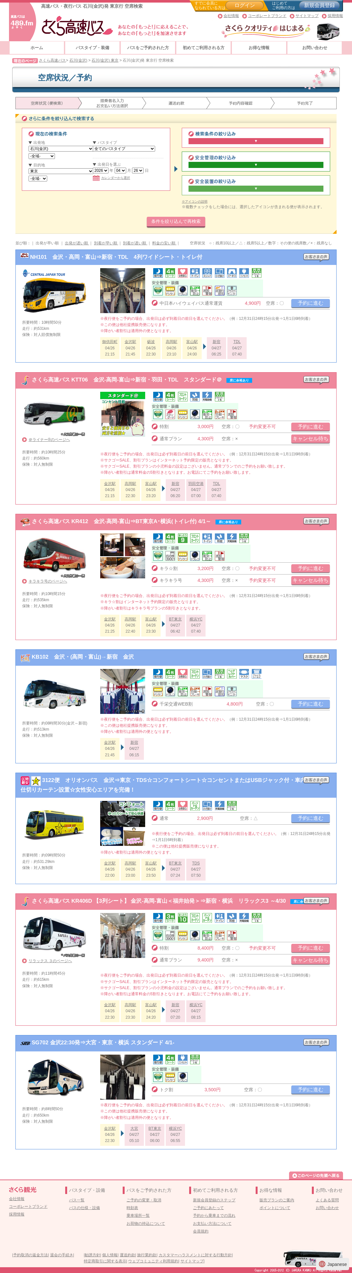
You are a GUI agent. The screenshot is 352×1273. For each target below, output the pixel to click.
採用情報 (335, 15)
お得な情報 (259, 47)
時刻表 (132, 1208)
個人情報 (110, 1255)
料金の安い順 (164, 243)
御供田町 (110, 341)
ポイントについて (275, 1208)
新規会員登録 (319, 5)
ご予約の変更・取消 (144, 1200)
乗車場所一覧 (138, 1215)
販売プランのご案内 (277, 1200)
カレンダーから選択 (111, 178)
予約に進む (310, 303)
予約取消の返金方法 (30, 1255)
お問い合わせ (314, 47)
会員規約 (200, 1231)
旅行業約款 (146, 1255)
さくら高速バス (52, 60)
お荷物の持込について (146, 1223)
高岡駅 (171, 341)
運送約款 (127, 1255)
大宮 (134, 1128)
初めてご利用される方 (203, 47)
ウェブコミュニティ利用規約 (153, 1261)
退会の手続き (61, 1255)
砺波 (151, 341)
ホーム (37, 47)
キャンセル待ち (311, 438)
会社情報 (231, 15)
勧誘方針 (92, 1255)
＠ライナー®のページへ (49, 439)
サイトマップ (307, 15)
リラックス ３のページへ (50, 961)
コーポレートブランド (267, 15)
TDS (196, 863)
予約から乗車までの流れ (214, 1215)
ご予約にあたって (208, 1208)
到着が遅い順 (135, 243)
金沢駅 (130, 341)
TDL (237, 341)
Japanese (332, 1264)
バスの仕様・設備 (84, 1208)
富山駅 (192, 341)
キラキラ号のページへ (48, 581)
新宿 (216, 341)
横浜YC (196, 619)
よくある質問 (327, 1200)
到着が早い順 (106, 243)
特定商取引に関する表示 (105, 1261)
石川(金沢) (78, 60)
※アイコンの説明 (194, 201)
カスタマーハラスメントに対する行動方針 (195, 1255)
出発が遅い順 (77, 243)
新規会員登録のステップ (214, 1200)
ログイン (244, 5)
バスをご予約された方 (148, 47)
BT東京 (175, 619)
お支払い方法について (212, 1223)
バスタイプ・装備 (92, 47)
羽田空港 (196, 483)
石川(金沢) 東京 (105, 60)
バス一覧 (76, 1200)
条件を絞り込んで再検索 (176, 221)
